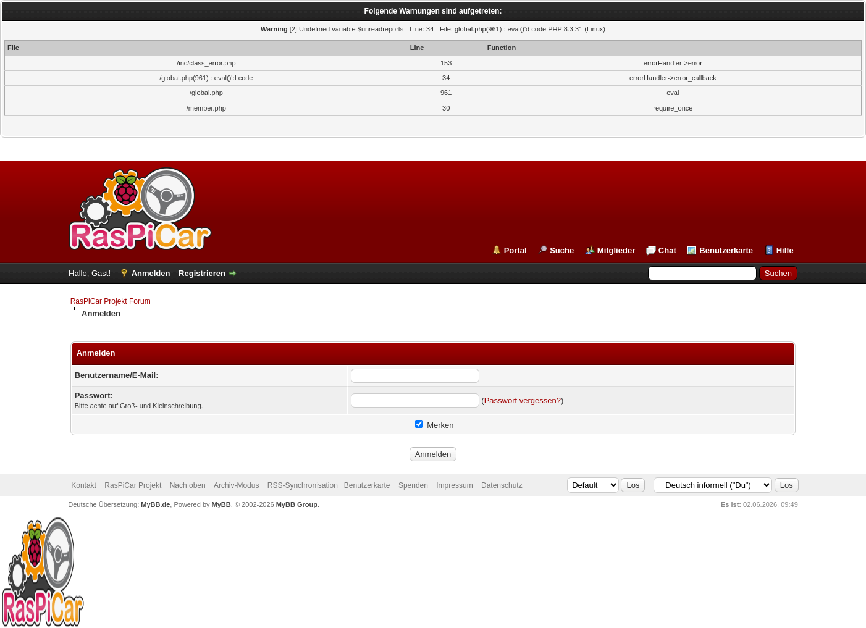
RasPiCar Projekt (133, 485)
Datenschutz (502, 485)
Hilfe (785, 250)
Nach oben (188, 485)
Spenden (413, 485)
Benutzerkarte (726, 250)
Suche (562, 250)
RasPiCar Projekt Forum (110, 301)
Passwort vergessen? (522, 400)
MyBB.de (155, 504)
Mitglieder (616, 250)
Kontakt (83, 485)
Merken (434, 425)
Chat (667, 250)
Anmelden (151, 273)
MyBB (221, 504)
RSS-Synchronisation (302, 485)
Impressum (454, 485)
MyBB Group (296, 504)
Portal (515, 250)
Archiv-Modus (236, 485)
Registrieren (202, 273)
